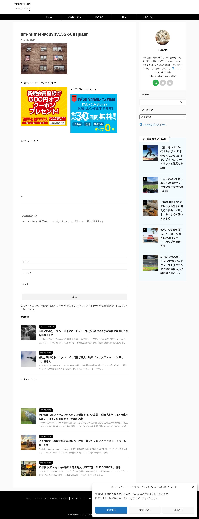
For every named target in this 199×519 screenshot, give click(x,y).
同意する (111, 510)
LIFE (124, 17)
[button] (192, 487)
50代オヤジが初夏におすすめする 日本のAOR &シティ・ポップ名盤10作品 (170, 237)
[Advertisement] (75, 167)
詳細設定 (178, 510)
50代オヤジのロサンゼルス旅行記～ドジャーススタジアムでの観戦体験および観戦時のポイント (171, 265)
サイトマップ (40, 498)
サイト (25, 284)
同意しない (145, 510)
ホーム (29, 498)
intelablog (22, 9)
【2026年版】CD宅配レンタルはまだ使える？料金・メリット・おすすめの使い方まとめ (171, 210)
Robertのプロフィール (153, 124)
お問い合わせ (149, 17)
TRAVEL (50, 17)
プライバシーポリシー (58, 498)
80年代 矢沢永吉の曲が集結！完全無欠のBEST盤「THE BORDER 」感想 (79, 467)
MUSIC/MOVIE (74, 17)
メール (27, 273)
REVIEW (99, 17)
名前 (25, 262)
